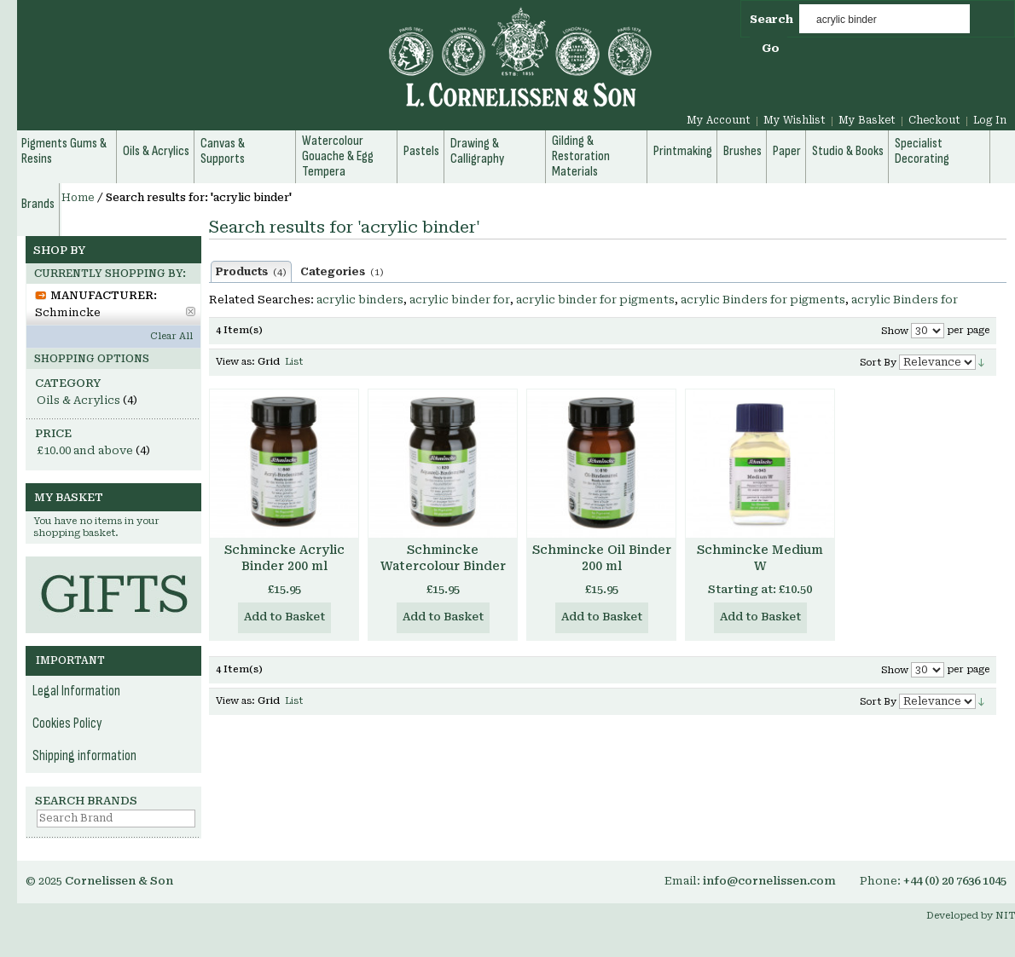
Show (894, 331)
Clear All (171, 336)
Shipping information (84, 755)
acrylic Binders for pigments (763, 299)
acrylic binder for (459, 299)
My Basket (867, 120)
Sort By (878, 362)
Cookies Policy (67, 723)
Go (771, 48)
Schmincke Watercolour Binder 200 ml (443, 566)
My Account (719, 120)
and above (85, 450)
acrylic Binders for (904, 299)
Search (771, 19)
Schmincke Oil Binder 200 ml (601, 558)
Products (251, 272)
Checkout (934, 120)
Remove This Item (190, 311)
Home (78, 198)
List (294, 361)
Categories (342, 272)
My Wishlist (794, 120)
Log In (989, 120)
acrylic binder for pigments (595, 299)
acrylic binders (359, 299)
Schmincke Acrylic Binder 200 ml (284, 558)
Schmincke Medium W (760, 558)
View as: (235, 361)
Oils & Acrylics (78, 400)
